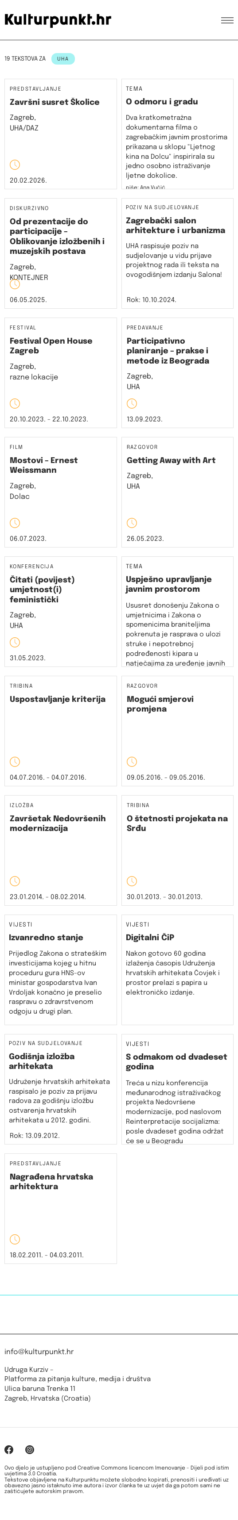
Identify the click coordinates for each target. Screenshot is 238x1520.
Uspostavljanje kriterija (57, 700)
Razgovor (142, 447)
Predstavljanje (36, 89)
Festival (23, 328)
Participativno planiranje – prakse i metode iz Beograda (168, 351)
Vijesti (21, 925)
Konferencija (32, 567)
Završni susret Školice (55, 103)
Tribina (21, 686)
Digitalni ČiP (150, 938)
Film (16, 447)
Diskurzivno (29, 209)
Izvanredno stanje (46, 938)
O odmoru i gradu (162, 102)
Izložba (22, 806)
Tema (134, 89)
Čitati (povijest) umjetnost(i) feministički (42, 590)
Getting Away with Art (171, 461)
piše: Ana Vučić (145, 188)
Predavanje (145, 328)
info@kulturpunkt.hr (39, 1352)
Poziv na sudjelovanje (163, 208)
